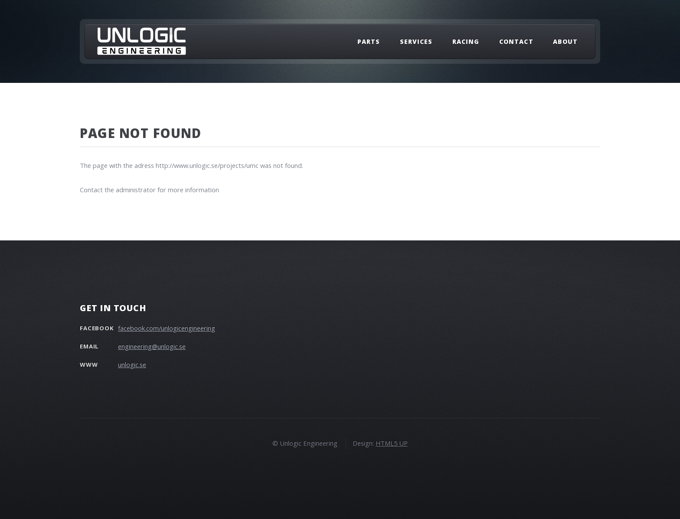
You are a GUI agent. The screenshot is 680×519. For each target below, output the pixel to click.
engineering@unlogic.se (152, 346)
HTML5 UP (392, 443)
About (565, 41)
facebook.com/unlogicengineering (166, 328)
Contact (516, 41)
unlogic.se (132, 364)
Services (416, 41)
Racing (465, 41)
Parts (368, 41)
